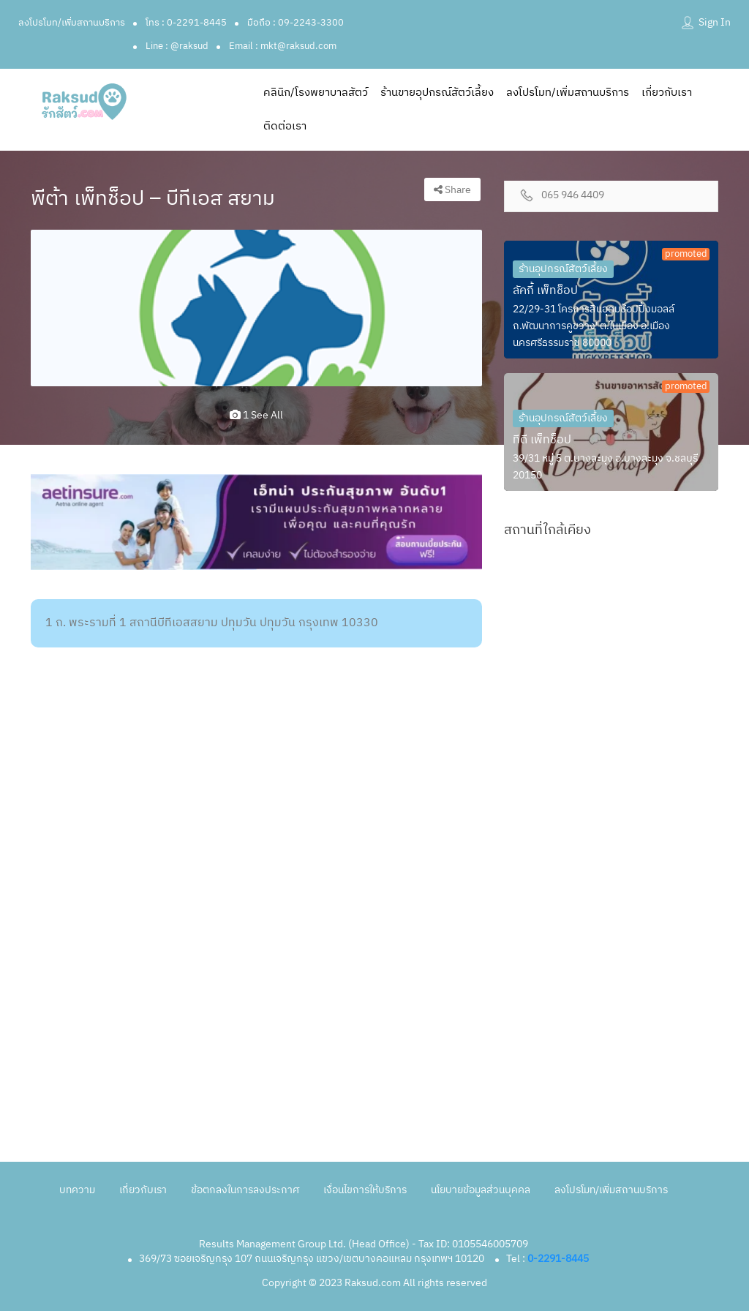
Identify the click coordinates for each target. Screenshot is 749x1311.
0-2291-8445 (558, 1258)
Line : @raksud (177, 46)
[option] (256, 308)
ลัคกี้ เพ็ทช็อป (545, 291)
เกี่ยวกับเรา (666, 92)
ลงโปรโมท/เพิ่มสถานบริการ (71, 23)
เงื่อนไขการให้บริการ (365, 1190)
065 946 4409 (572, 195)
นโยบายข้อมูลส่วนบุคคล (480, 1190)
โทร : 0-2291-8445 (186, 23)
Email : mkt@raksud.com (282, 46)
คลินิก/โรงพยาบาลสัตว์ (315, 92)
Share (452, 189)
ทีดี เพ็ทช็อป (542, 440)
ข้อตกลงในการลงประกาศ (245, 1190)
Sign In (715, 22)
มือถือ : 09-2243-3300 (295, 23)
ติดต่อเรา (284, 126)
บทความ (77, 1190)
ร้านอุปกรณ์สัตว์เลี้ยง (563, 268)
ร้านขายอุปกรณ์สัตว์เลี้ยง (437, 92)
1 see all (256, 415)
